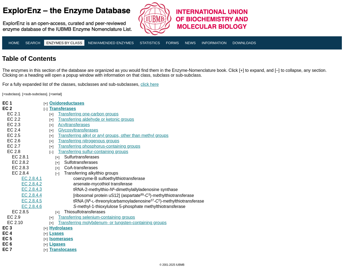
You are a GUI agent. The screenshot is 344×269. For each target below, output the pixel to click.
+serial (55, 94)
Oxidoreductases (66, 103)
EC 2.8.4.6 (32, 206)
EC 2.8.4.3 (32, 189)
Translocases (63, 249)
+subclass (11, 94)
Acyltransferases (74, 124)
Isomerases (61, 238)
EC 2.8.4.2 (32, 184)
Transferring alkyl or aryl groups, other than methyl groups (113, 135)
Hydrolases (61, 228)
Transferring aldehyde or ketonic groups (96, 119)
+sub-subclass (34, 94)
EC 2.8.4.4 (32, 195)
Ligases (57, 244)
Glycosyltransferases (78, 130)
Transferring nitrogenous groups (88, 141)
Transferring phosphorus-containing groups (99, 146)
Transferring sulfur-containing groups (93, 151)
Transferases (62, 108)
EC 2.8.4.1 (32, 178)
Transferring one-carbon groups (88, 114)
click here (150, 84)
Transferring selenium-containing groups (96, 217)
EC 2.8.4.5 (32, 201)
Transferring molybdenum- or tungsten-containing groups (112, 222)
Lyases (56, 233)
